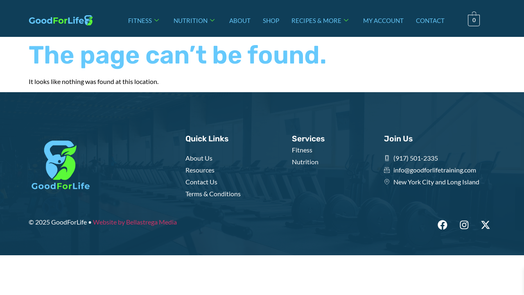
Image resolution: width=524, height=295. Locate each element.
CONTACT (430, 20)
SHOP (271, 20)
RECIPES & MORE (319, 20)
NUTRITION (194, 20)
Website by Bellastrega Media (135, 222)
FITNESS (143, 20)
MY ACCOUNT (383, 20)
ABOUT (240, 20)
